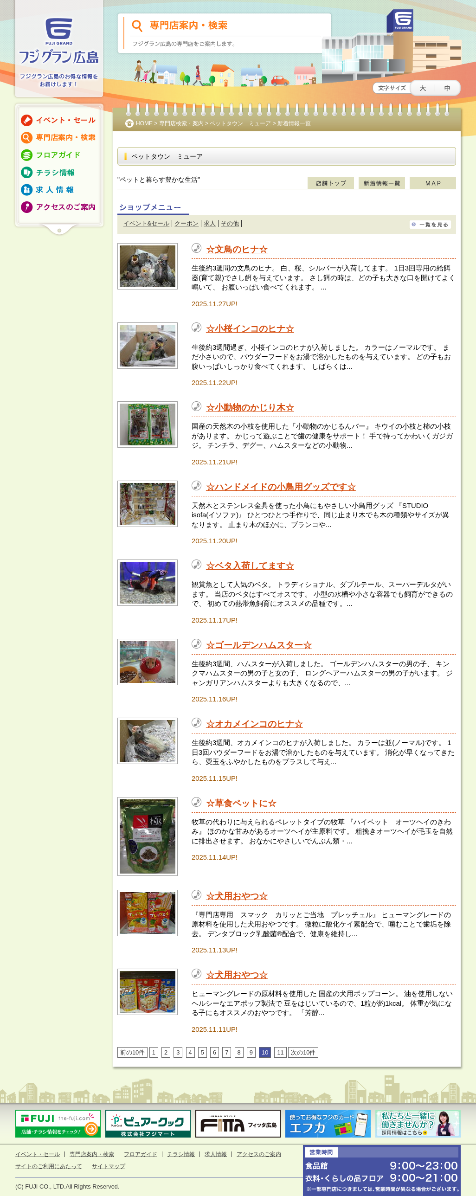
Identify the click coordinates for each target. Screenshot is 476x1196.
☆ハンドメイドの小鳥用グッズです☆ (281, 487)
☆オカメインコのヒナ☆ (254, 724)
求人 (210, 223)
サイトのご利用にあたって (48, 1166)
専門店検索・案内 (181, 123)
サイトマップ (108, 1166)
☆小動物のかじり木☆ (250, 407)
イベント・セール (37, 1154)
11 (280, 1052)
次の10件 (303, 1052)
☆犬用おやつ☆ (237, 896)
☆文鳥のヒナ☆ (237, 249)
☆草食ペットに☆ (241, 803)
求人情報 (216, 1154)
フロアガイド (140, 1154)
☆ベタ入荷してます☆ (250, 566)
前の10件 (132, 1052)
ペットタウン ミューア (240, 123)
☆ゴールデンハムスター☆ (259, 645)
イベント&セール (146, 223)
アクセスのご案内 (259, 1154)
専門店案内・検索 (92, 1154)
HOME (144, 123)
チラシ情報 (181, 1154)
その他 (230, 223)
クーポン (186, 223)
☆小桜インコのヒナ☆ (250, 329)
